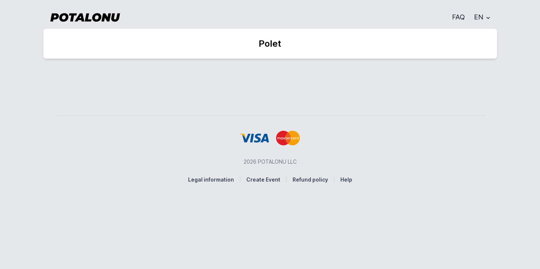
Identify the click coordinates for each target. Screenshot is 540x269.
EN (482, 17)
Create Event (263, 179)
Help (346, 179)
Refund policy (310, 179)
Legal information (211, 179)
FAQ (458, 17)
